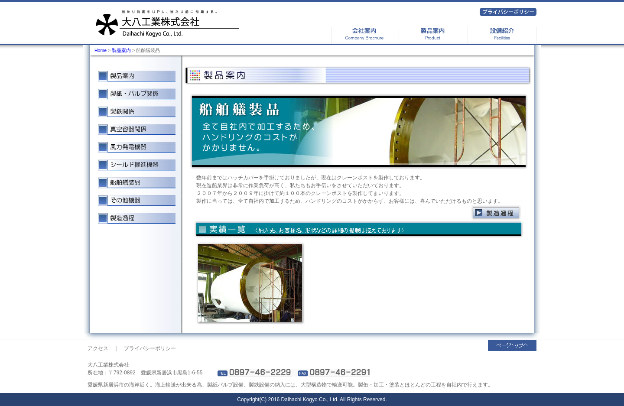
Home (100, 50)
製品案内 (121, 50)
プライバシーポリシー (150, 348)
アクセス (98, 348)
